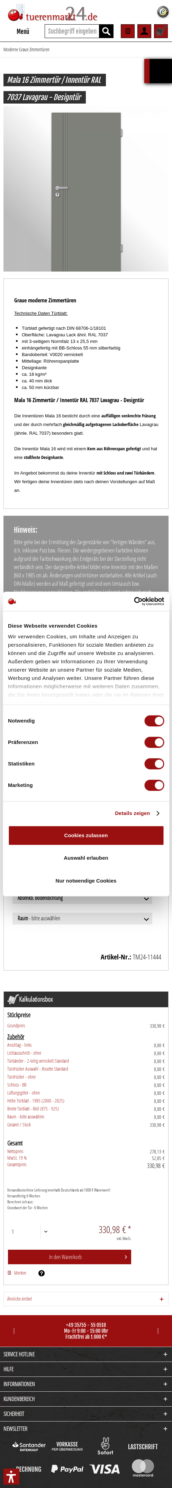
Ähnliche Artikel (19, 1298)
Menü (16, 30)
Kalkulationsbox (161, 62)
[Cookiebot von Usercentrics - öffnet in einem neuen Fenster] (133, 601)
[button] (11, 1477)
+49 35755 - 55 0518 (86, 1325)
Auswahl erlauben (86, 858)
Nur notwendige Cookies (86, 881)
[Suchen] (106, 31)
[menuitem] (16, 31)
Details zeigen (132, 813)
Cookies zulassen (86, 835)
